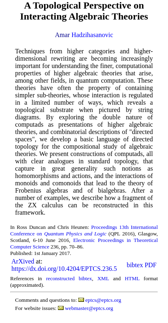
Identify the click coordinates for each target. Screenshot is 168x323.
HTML (132, 278)
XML (103, 278)
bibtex (135, 264)
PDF (151, 264)
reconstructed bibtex (69, 278)
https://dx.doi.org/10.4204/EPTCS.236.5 (64, 268)
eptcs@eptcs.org (103, 300)
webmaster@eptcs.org (89, 308)
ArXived (22, 261)
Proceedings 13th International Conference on (84, 230)
